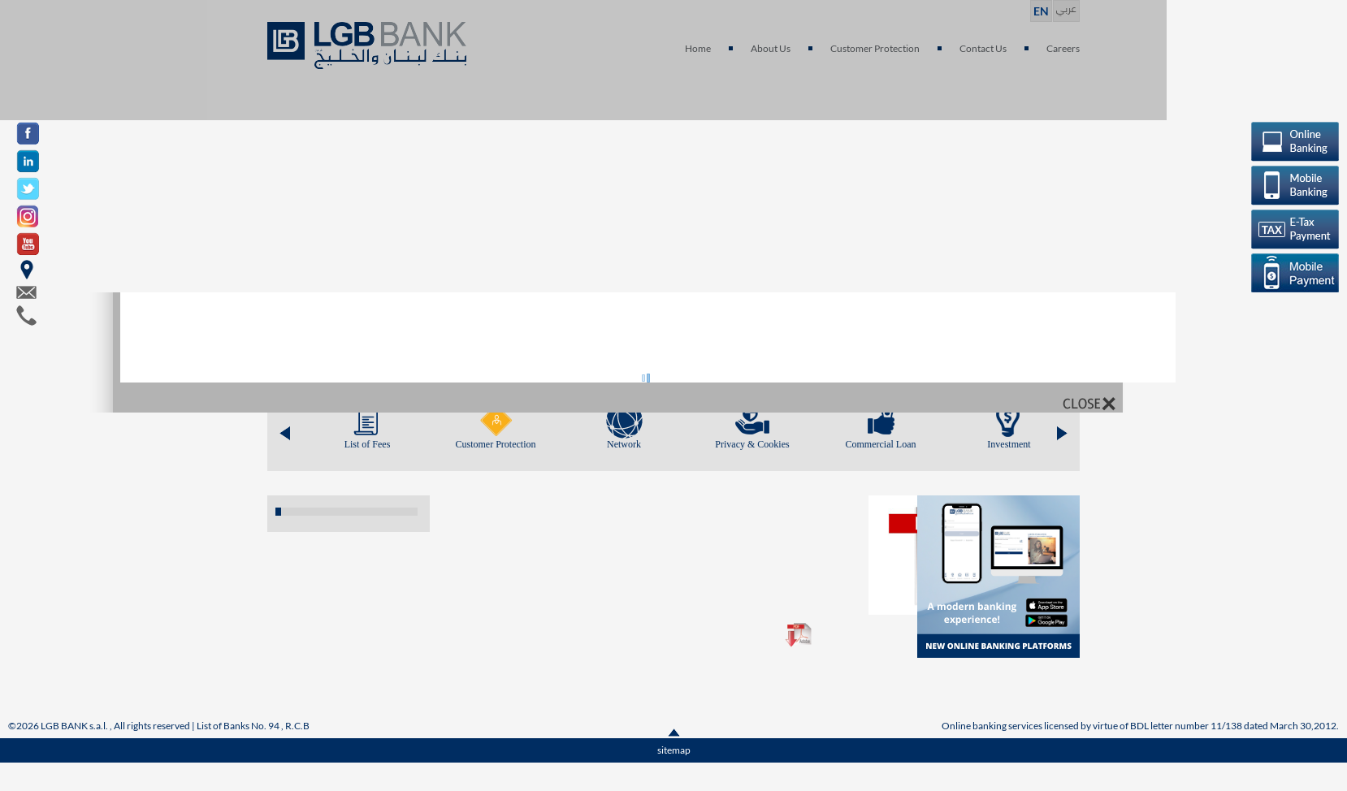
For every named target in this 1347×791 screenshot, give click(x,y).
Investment (1008, 444)
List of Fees (367, 444)
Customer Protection (496, 444)
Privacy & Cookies (752, 444)
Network (624, 444)
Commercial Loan (881, 444)
